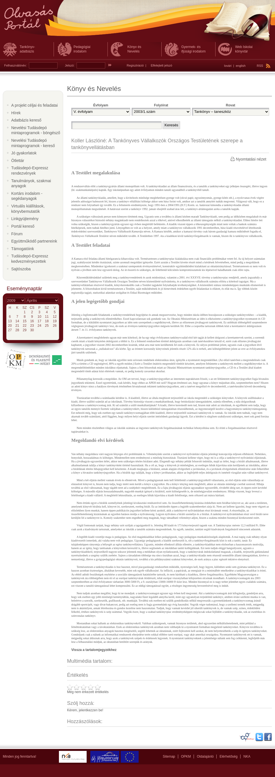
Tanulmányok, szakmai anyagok (31, 183)
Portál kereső (22, 226)
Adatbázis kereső (26, 120)
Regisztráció (135, 65)
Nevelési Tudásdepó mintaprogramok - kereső (33, 143)
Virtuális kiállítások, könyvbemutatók (28, 209)
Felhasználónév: (15, 65)
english (241, 65)
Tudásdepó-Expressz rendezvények (29, 170)
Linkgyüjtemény (24, 218)
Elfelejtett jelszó (161, 65)
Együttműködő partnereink (34, 241)
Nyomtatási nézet (251, 159)
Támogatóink (22, 248)
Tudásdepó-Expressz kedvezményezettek (29, 259)
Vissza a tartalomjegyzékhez (93, 650)
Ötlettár (17, 160)
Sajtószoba (21, 269)
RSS (263, 65)
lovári (228, 65)
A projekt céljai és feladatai (34, 105)
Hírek (15, 113)
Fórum (16, 234)
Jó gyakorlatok (23, 153)
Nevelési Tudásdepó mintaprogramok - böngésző (35, 130)
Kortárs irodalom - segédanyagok (26, 196)
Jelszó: (69, 65)
